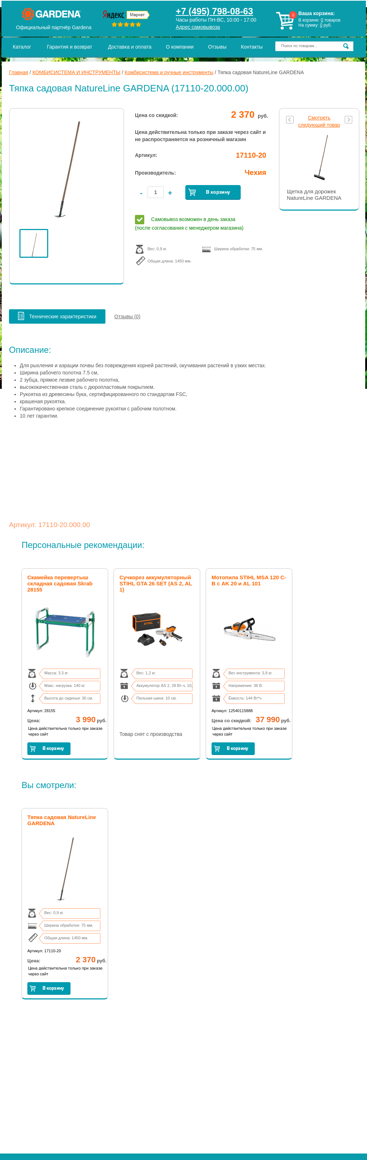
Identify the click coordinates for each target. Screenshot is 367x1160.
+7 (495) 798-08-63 (214, 11)
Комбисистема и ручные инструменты (168, 72)
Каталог (22, 47)
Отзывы (217, 47)
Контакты (251, 47)
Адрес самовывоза (198, 27)
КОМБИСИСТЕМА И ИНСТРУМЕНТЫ (76, 72)
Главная (18, 72)
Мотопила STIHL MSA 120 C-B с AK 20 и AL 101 (249, 580)
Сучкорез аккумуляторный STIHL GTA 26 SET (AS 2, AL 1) (155, 583)
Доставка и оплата (129, 47)
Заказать (213, 192)
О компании (180, 47)
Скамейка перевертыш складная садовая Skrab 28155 (59, 583)
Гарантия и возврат (69, 47)
